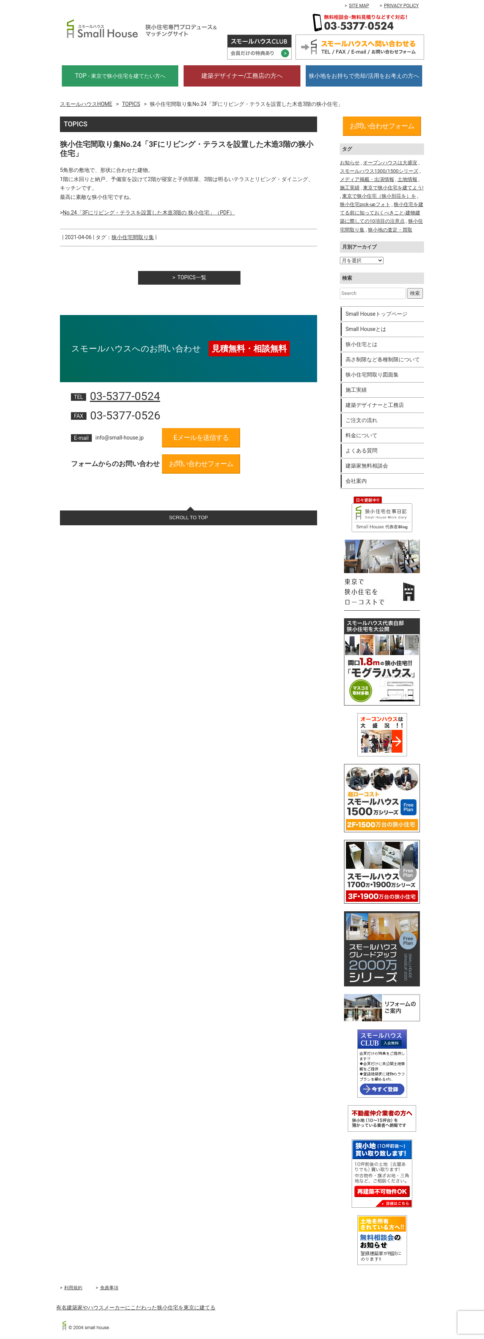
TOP (120, 75)
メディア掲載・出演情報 (367, 179)
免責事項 (109, 1287)
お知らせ (350, 162)
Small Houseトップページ (376, 314)
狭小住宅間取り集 (133, 237)
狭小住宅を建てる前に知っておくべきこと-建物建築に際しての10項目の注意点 (381, 213)
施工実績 (350, 188)
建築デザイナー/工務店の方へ (242, 75)
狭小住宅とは (361, 344)
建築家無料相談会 (367, 466)
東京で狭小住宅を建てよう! (393, 188)
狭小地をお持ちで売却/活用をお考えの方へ (364, 75)
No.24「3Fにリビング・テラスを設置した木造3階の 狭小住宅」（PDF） (149, 213)
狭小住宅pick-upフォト (365, 204)
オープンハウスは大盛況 (390, 162)
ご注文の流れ (361, 420)
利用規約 (73, 1287)
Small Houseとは (366, 329)
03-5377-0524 (125, 396)
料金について (361, 435)
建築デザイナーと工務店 (375, 405)
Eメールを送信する (200, 437)
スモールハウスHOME (86, 104)
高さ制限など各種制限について (383, 359)
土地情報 (407, 179)
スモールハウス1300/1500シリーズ (379, 171)
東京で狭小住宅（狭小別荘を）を (379, 196)
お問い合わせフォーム (201, 464)
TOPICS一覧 (192, 277)
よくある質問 (361, 450)
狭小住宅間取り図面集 (372, 375)
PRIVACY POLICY (401, 5)
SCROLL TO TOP (188, 517)
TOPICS (131, 104)
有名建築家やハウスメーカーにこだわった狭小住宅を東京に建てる (135, 1307)
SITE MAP (359, 5)
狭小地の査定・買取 (390, 230)
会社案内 (356, 481)
